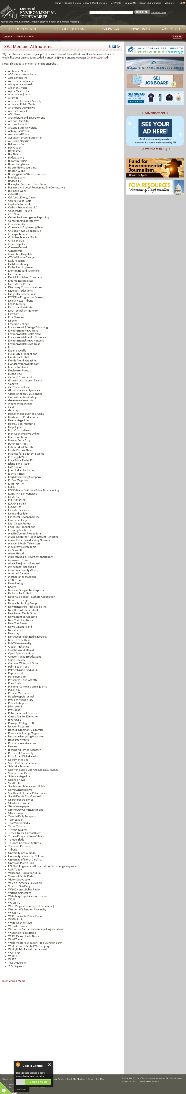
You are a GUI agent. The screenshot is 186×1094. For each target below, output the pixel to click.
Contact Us (130, 3)
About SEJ (171, 29)
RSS (180, 3)
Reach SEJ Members (150, 3)
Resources (140, 29)
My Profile (116, 3)
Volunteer (169, 3)
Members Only (99, 3)
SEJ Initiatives (22, 29)
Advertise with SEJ (154, 149)
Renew (91, 1079)
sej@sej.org (12, 1092)
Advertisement (155, 113)
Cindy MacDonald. (97, 57)
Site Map (100, 1079)
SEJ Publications (71, 29)
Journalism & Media (13, 981)
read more (21, 1089)
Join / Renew (82, 3)
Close (49, 1064)
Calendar (110, 29)
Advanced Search (158, 12)
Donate (68, 3)
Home (58, 3)
